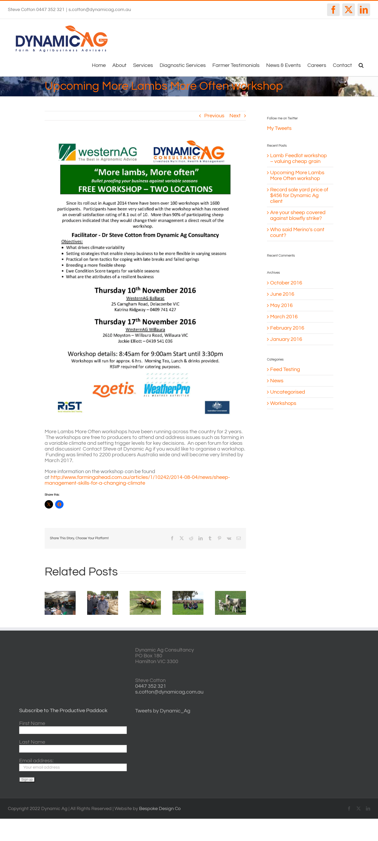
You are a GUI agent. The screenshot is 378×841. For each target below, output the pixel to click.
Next (235, 115)
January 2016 (286, 339)
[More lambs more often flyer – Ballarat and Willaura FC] (145, 278)
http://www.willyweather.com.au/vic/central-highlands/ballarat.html (316, 683)
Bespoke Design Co (160, 808)
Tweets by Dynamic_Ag (162, 710)
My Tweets (279, 128)
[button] (361, 65)
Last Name (32, 742)
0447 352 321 (150, 686)
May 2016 (281, 305)
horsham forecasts (316, 699)
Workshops (283, 403)
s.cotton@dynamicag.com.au (100, 9)
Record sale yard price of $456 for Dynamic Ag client (299, 195)
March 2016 (284, 316)
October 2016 (286, 282)
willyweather (316, 650)
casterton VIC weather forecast (316, 666)
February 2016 (287, 328)
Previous (214, 115)
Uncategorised (287, 392)
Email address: (36, 760)
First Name (32, 723)
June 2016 (282, 294)
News (277, 380)
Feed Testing (285, 369)
